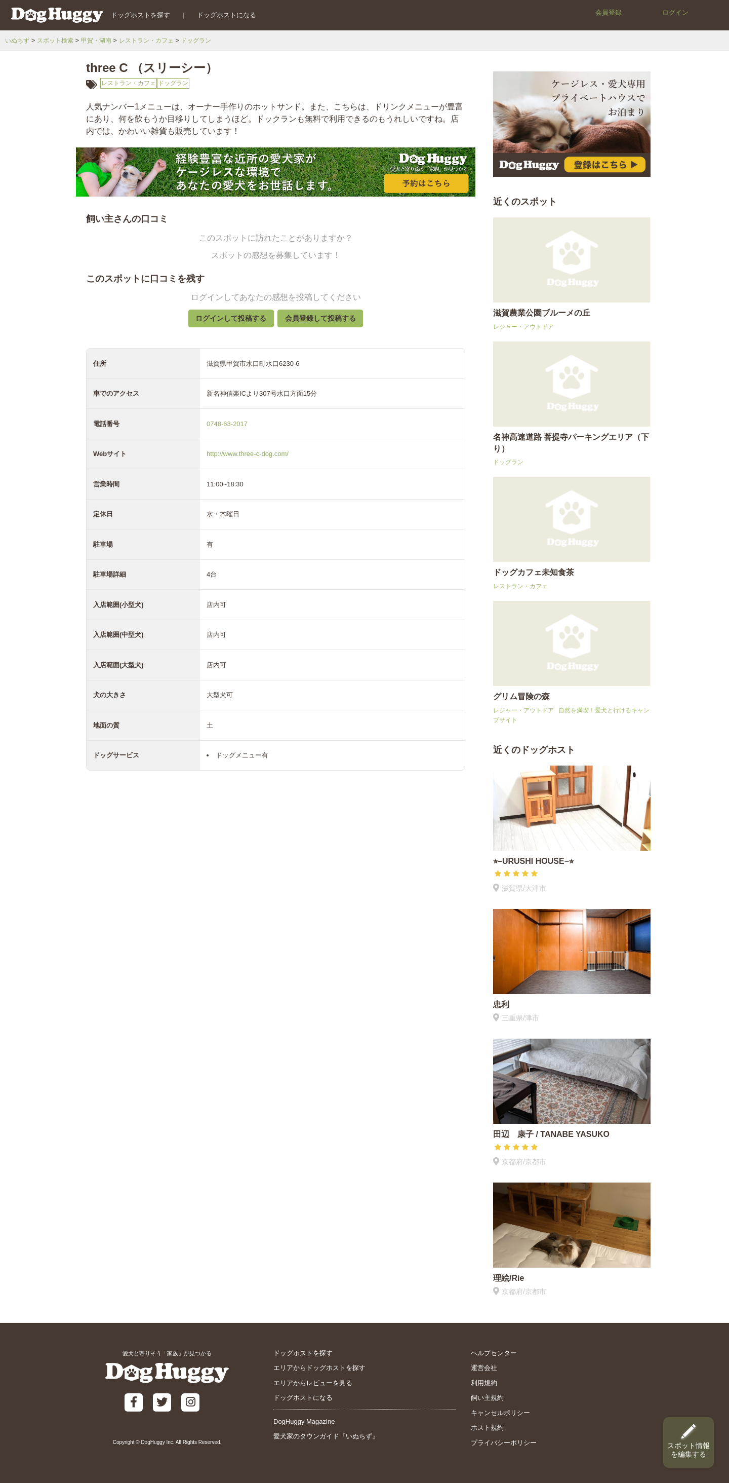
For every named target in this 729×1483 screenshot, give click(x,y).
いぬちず (18, 40)
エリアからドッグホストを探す (319, 1368)
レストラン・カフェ (156, 40)
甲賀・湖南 (102, 40)
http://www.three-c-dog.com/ (248, 462)
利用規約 (484, 1383)
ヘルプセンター (494, 1353)
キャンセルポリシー (500, 1413)
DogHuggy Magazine (304, 1421)
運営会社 (484, 1368)
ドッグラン (209, 40)
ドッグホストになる (221, 15)
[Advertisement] (275, 1025)
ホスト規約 (487, 1427)
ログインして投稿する (225, 323)
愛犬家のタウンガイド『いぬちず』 (326, 1436)
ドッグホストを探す (134, 15)
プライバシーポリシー (504, 1443)
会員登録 (608, 12)
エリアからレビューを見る (312, 1383)
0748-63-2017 (227, 432)
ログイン (675, 12)
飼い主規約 (487, 1397)
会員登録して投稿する (325, 323)
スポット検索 (58, 40)
